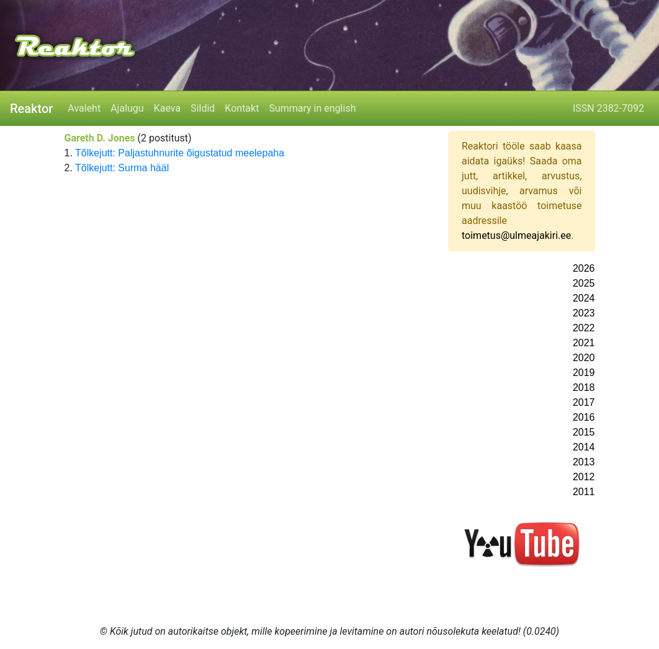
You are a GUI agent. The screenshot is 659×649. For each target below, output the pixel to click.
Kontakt (242, 108)
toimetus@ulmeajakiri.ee (516, 235)
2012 (584, 477)
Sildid (203, 108)
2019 (584, 372)
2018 (584, 387)
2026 (584, 268)
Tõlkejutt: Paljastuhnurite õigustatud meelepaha (179, 153)
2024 (584, 298)
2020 (584, 357)
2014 (584, 447)
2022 (584, 328)
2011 (584, 491)
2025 (584, 283)
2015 (584, 432)
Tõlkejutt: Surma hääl (122, 168)
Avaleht (84, 108)
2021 (584, 343)
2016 (584, 417)
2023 (584, 313)
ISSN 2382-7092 (608, 108)
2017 (584, 402)
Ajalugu (126, 108)
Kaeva (167, 108)
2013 (584, 462)
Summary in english (312, 108)
